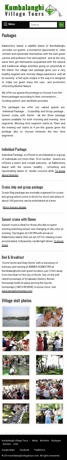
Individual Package (14, 149)
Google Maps (8, 450)
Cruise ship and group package (22, 187)
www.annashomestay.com (17, 291)
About (35, 440)
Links (15, 444)
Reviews (7, 444)
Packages (56, 440)
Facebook (24, 450)
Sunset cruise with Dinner (19, 219)
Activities (44, 440)
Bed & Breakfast (13, 257)
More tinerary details (14, 207)
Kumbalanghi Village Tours (15, 440)
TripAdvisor (39, 450)
